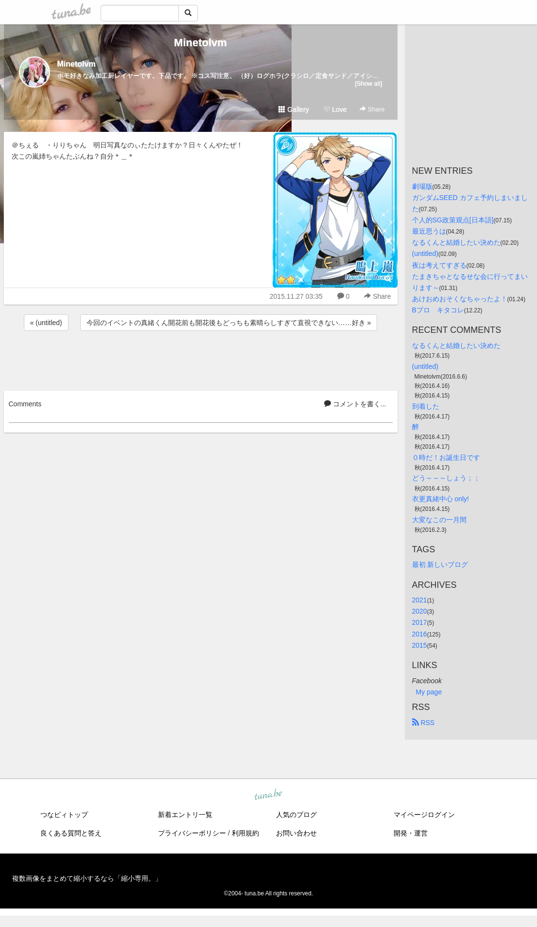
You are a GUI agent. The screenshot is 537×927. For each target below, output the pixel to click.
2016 (419, 634)
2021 (419, 600)
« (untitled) (46, 323)
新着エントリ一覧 (185, 814)
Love (334, 109)
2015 (419, 645)
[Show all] (368, 83)
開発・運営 (411, 833)
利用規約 (245, 833)
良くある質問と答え (71, 833)
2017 (419, 622)
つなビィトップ (64, 814)
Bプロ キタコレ (438, 310)
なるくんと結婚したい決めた (456, 242)
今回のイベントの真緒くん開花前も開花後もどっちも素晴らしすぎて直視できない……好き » (229, 323)
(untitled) (425, 253)
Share (372, 109)
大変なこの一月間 (439, 520)
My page (429, 692)
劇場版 (422, 186)
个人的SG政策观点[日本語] (453, 220)
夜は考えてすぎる (439, 265)
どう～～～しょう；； (446, 478)
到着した (425, 406)
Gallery (293, 109)
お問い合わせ (296, 833)
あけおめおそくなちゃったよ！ (459, 299)
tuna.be (268, 794)
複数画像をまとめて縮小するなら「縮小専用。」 (87, 878)
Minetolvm (200, 42)
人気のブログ (296, 814)
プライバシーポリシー (192, 833)
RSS (423, 723)
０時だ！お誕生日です (446, 457)
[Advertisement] (201, 359)
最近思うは (429, 231)
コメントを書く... (355, 404)
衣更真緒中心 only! (440, 499)
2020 (419, 611)
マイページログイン (424, 814)
